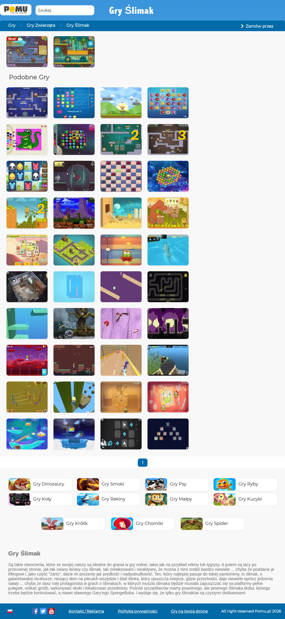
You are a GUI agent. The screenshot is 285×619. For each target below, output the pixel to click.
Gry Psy (165, 484)
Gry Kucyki (238, 499)
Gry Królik (64, 523)
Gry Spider (204, 523)
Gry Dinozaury (36, 484)
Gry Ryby (236, 484)
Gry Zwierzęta (41, 25)
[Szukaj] (65, 10)
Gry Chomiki (137, 523)
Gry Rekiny (101, 499)
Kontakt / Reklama (86, 611)
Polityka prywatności (137, 611)
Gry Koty (30, 499)
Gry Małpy (168, 499)
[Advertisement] (237, 73)
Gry (12, 25)
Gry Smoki (100, 484)
